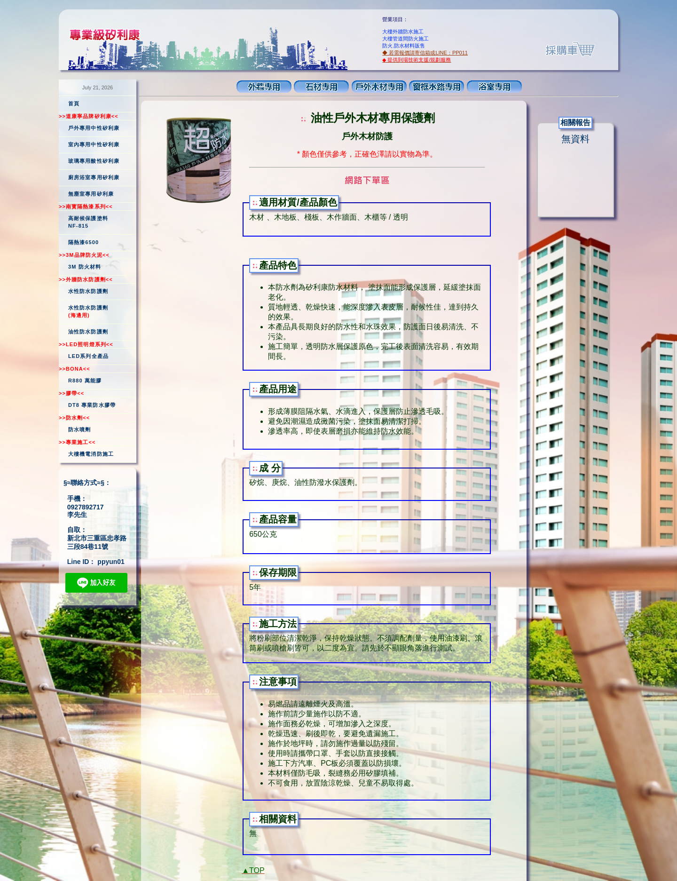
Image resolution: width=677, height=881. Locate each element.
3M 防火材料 (84, 267)
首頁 (73, 103)
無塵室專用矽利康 (91, 194)
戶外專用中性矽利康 (93, 128)
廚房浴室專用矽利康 (93, 177)
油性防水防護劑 (88, 331)
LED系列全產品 (88, 356)
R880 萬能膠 (85, 380)
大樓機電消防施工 (91, 454)
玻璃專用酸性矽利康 (93, 161)
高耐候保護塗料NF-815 (88, 222)
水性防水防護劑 (88, 291)
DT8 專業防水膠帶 (92, 405)
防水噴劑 (79, 429)
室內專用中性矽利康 (93, 144)
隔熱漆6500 (83, 242)
